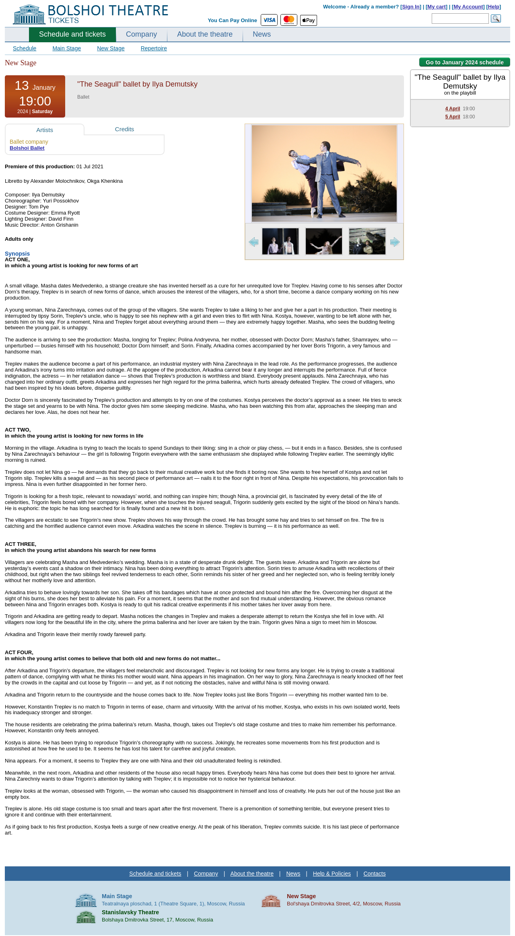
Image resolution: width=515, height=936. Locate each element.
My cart (436, 7)
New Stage (110, 48)
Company (141, 34)
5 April (452, 117)
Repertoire (154, 48)
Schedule (24, 48)
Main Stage (66, 48)
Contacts (374, 873)
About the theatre (205, 34)
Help (493, 7)
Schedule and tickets (72, 34)
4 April (452, 109)
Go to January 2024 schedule (465, 62)
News (262, 34)
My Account (468, 7)
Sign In (410, 7)
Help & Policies (332, 873)
